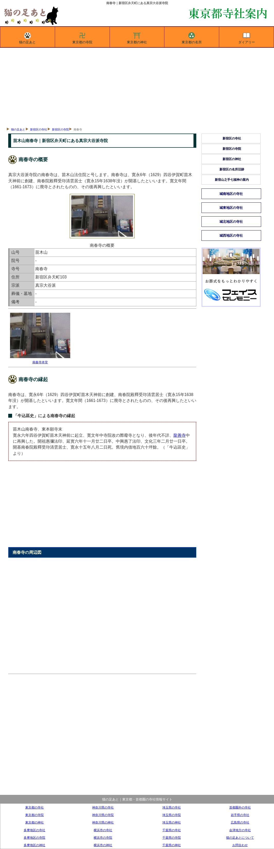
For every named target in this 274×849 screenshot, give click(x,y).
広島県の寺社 (240, 822)
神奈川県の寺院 (103, 815)
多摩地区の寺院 (34, 837)
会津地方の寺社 (240, 830)
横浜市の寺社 (103, 830)
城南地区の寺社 (231, 194)
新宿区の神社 (232, 159)
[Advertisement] (137, 86)
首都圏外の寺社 (240, 807)
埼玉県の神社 (171, 822)
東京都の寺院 (82, 37)
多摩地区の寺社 (34, 830)
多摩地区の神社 (34, 845)
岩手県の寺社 (240, 815)
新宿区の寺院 (60, 129)
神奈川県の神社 (103, 822)
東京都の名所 (192, 37)
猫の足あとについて (240, 837)
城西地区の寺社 (231, 235)
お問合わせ (240, 845)
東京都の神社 (137, 37)
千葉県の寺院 (171, 837)
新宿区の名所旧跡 (231, 169)
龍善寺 (179, 435)
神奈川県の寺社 (103, 807)
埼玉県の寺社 (171, 807)
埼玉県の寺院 (171, 815)
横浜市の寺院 (103, 837)
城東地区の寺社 (231, 208)
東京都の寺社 (34, 807)
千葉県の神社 (171, 845)
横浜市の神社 (103, 845)
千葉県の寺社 (171, 830)
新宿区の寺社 (38, 129)
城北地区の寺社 (231, 222)
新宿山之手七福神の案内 (232, 180)
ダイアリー (246, 37)
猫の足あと (27, 37)
